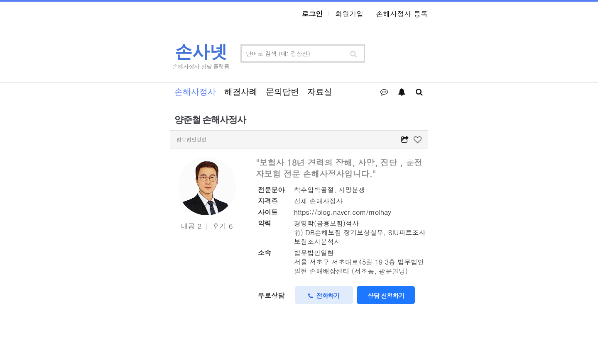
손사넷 (201, 51)
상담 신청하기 (386, 295)
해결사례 (240, 92)
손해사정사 (195, 92)
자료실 (319, 92)
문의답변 (282, 92)
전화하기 (323, 295)
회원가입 (349, 14)
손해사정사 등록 (402, 14)
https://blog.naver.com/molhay (342, 212)
